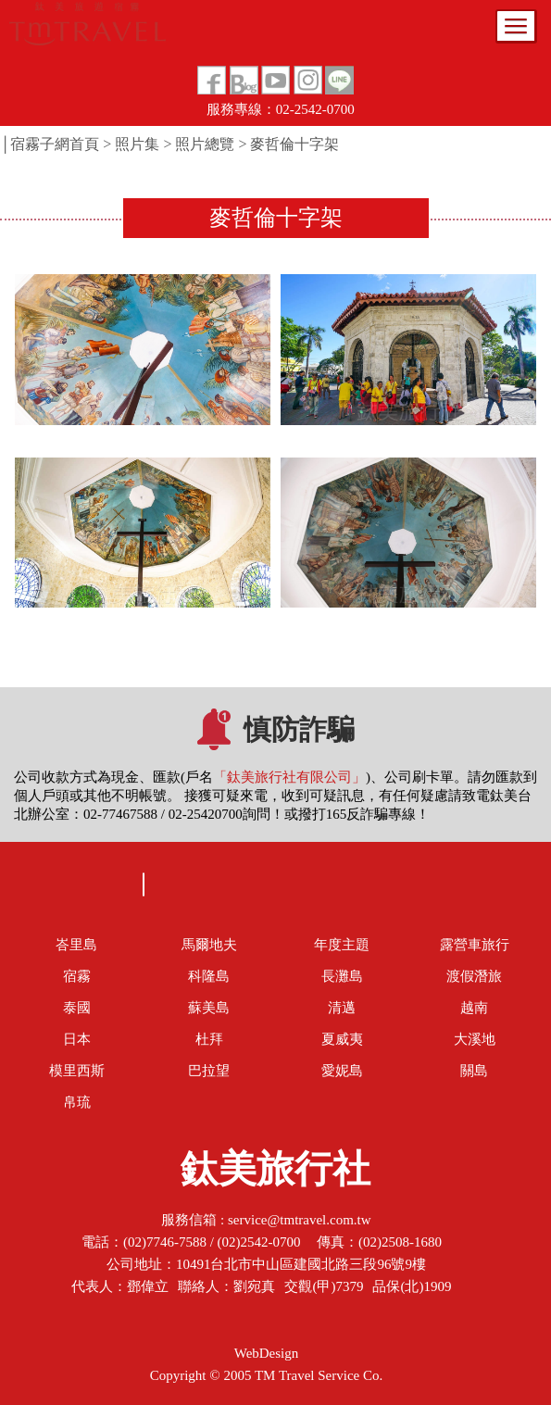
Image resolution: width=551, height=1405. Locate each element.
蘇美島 (209, 1007)
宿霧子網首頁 (54, 144)
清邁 (342, 1007)
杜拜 (209, 1039)
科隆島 (209, 976)
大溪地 (474, 1039)
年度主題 (341, 944)
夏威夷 (342, 1039)
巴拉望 (209, 1070)
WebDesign (266, 1353)
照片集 (137, 144)
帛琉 (77, 1102)
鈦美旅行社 (275, 1175)
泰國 (77, 1007)
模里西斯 (77, 1070)
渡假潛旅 (474, 976)
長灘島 (342, 976)
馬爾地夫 (209, 944)
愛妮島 (342, 1070)
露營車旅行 (474, 944)
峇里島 (76, 944)
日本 (77, 1039)
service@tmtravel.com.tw (299, 1219)
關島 (474, 1070)
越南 (474, 1007)
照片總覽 (204, 144)
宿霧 (77, 976)
